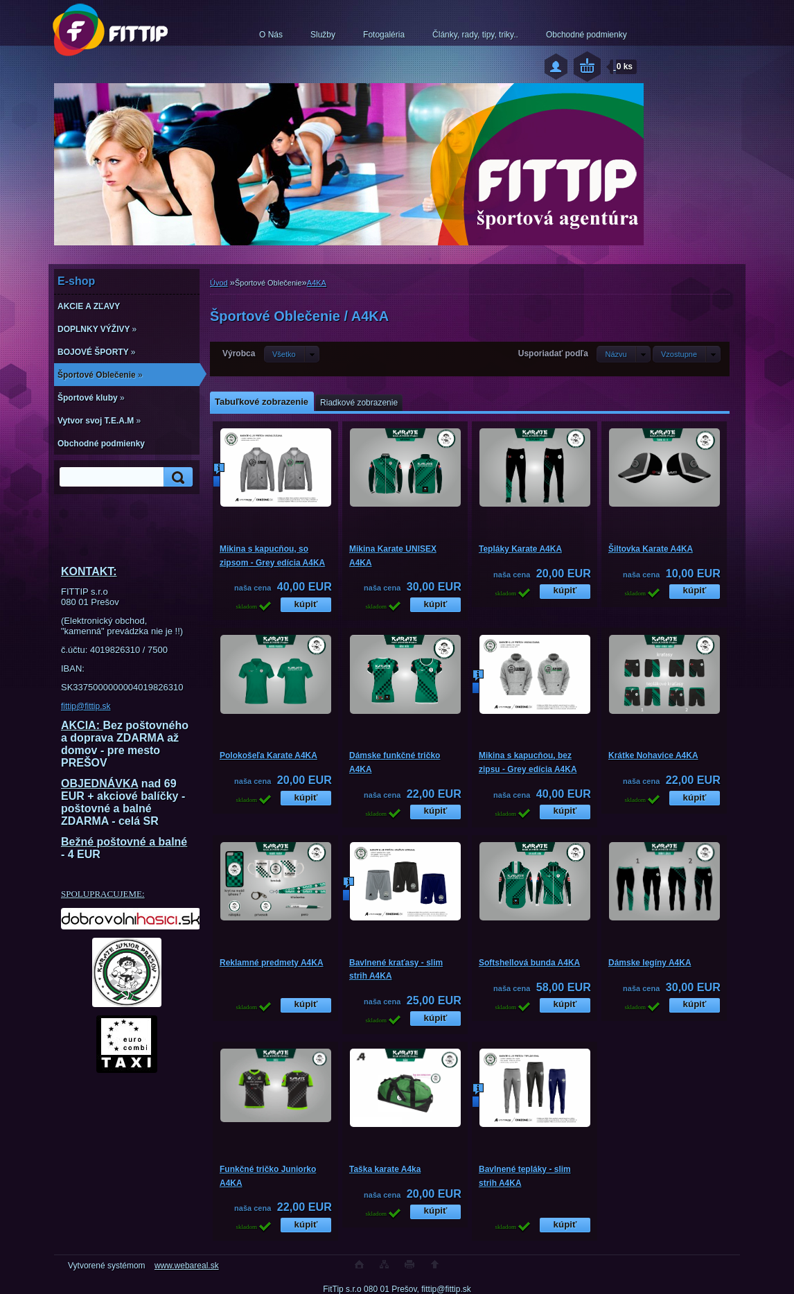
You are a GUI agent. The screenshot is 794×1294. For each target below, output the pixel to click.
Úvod (219, 283)
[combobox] (623, 354)
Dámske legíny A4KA (649, 963)
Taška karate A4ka (385, 1169)
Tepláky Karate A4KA (520, 549)
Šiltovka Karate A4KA (650, 549)
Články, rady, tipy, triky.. (475, 35)
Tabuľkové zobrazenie (261, 401)
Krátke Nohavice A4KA (653, 755)
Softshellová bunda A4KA (529, 963)
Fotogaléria (384, 35)
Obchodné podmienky (586, 35)
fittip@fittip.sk (86, 706)
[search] (176, 477)
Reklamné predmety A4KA (272, 963)
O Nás (271, 35)
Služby (322, 35)
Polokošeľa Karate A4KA (268, 755)
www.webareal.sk (187, 1265)
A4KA (316, 283)
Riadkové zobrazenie (359, 403)
